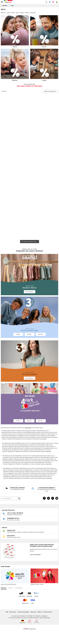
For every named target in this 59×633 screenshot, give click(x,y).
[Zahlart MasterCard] (25, 601)
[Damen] (15, 31)
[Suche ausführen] (19, 498)
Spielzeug (32, 12)
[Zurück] (4, 5)
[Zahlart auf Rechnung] (29, 594)
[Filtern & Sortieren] (50, 91)
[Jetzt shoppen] (29, 274)
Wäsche (22, 12)
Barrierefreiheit (48, 612)
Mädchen (3, 12)
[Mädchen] (15, 65)
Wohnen (27, 12)
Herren (18, 12)
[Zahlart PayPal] (36, 594)
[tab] (4, 588)
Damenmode (28, 427)
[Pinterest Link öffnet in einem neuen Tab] (52, 498)
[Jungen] (44, 65)
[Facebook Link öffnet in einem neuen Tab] (44, 498)
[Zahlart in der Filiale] (21, 594)
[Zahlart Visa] (32, 601)
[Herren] (44, 31)
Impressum (33, 612)
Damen (13, 12)
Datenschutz (12, 612)
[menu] (2, 2)
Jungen (8, 12)
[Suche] (9, 498)
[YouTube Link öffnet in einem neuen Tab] (56, 498)
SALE (12, 5)
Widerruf (40, 612)
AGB (7, 612)
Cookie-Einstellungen (23, 612)
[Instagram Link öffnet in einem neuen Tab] (48, 498)
